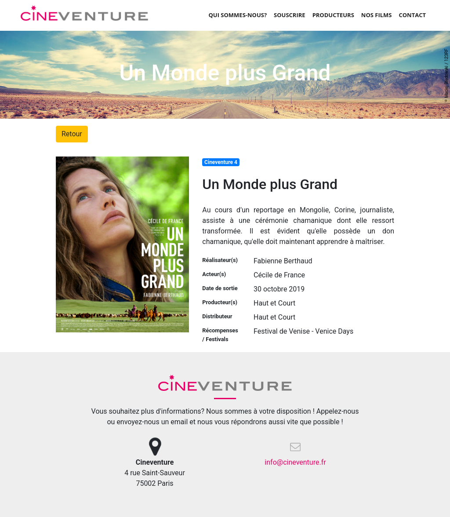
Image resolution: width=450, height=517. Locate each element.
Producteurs (333, 15)
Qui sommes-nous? (237, 15)
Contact (412, 15)
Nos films (376, 15)
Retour (72, 134)
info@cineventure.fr (295, 462)
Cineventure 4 (220, 162)
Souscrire (289, 15)
